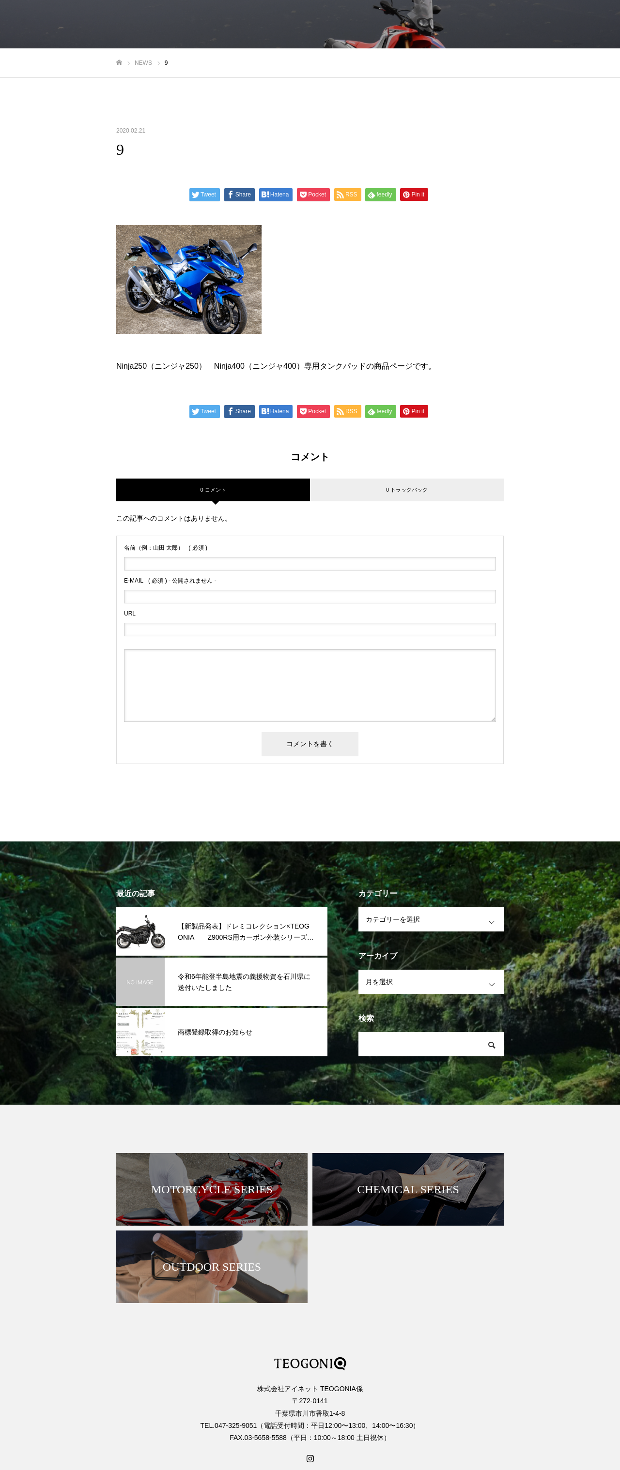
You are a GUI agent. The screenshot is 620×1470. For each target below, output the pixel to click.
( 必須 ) (165, 547)
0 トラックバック (407, 490)
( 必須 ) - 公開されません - (170, 580)
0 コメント (213, 490)
